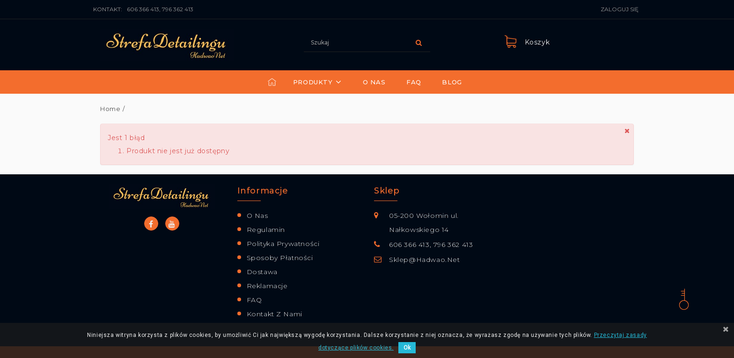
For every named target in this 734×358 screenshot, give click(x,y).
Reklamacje (267, 286)
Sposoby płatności (280, 258)
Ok (407, 347)
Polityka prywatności (283, 243)
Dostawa (262, 272)
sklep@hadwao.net (424, 259)
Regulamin (266, 229)
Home (110, 108)
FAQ (413, 82)
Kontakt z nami (274, 314)
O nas (374, 82)
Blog (452, 82)
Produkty (313, 82)
